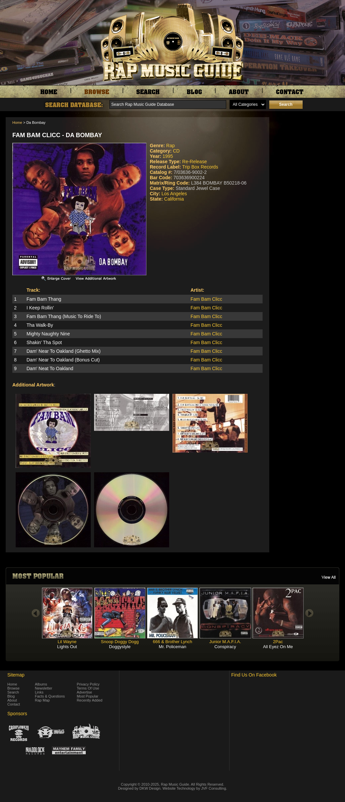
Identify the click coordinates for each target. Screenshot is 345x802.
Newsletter (43, 688)
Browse (13, 688)
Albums (41, 684)
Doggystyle (119, 646)
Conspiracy (225, 646)
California (174, 199)
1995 (167, 156)
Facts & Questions (50, 696)
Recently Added (89, 700)
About (12, 700)
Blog (11, 696)
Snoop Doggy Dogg (119, 641)
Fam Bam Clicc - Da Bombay (57, 135)
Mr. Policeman (172, 646)
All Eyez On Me (278, 646)
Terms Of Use (88, 688)
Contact (13, 704)
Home (17, 122)
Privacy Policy (88, 684)
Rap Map (42, 700)
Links (39, 692)
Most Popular (87, 696)
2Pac (278, 641)
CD (176, 151)
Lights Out (67, 646)
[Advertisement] (306, 150)
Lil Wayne (67, 641)
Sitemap (15, 675)
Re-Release (194, 161)
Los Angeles (174, 193)
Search (13, 692)
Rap (170, 145)
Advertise (84, 692)
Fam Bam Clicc (206, 299)
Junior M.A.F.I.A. (225, 641)
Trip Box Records (200, 167)
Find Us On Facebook (254, 675)
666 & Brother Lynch (172, 641)
